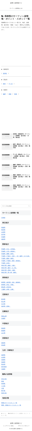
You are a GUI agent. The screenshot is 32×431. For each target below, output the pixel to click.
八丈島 (3, 386)
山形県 (3, 232)
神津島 (3, 383)
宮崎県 (3, 359)
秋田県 (3, 229)
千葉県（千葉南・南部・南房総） (11, 260)
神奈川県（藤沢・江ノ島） (9, 268)
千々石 (11, 83)
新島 (2, 381)
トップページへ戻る (8, 425)
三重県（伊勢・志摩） (7, 289)
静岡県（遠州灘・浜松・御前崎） (11, 282)
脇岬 (4, 94)
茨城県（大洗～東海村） (8, 251)
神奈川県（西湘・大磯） (8, 270)
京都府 (3, 318)
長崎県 (3, 362)
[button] (29, 206)
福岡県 (3, 355)
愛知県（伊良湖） (6, 287)
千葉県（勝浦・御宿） (7, 258)
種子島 (3, 390)
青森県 (3, 227)
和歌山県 (4, 316)
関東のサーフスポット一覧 (9, 403)
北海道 (3, 217)
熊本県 (3, 364)
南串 (4, 83)
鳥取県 (3, 328)
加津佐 (5, 73)
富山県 (3, 301)
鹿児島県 (4, 366)
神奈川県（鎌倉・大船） (8, 265)
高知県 (3, 345)
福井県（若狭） (6, 306)
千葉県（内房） (6, 263)
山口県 (3, 333)
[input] (16, 206)
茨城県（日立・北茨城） (8, 249)
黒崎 (10, 94)
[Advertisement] (16, 48)
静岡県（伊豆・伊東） (7, 284)
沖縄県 (3, 369)
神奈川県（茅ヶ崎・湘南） (9, 272)
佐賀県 (3, 357)
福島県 (3, 239)
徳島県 (3, 343)
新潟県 (3, 299)
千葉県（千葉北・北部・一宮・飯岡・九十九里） (15, 256)
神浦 (15, 94)
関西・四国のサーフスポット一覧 (11, 405)
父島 (2, 388)
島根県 (3, 330)
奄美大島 (4, 393)
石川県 (3, 304)
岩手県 (3, 234)
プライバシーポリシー (23, 425)
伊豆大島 (4, 379)
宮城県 (3, 237)
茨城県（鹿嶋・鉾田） (7, 253)
